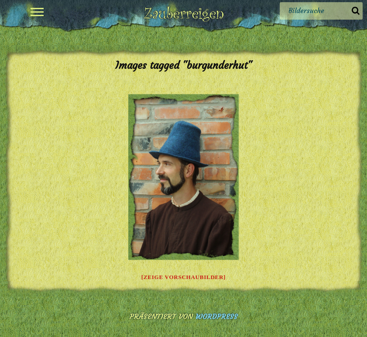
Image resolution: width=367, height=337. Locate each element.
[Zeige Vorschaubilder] (183, 277)
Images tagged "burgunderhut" (183, 65)
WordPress (217, 316)
